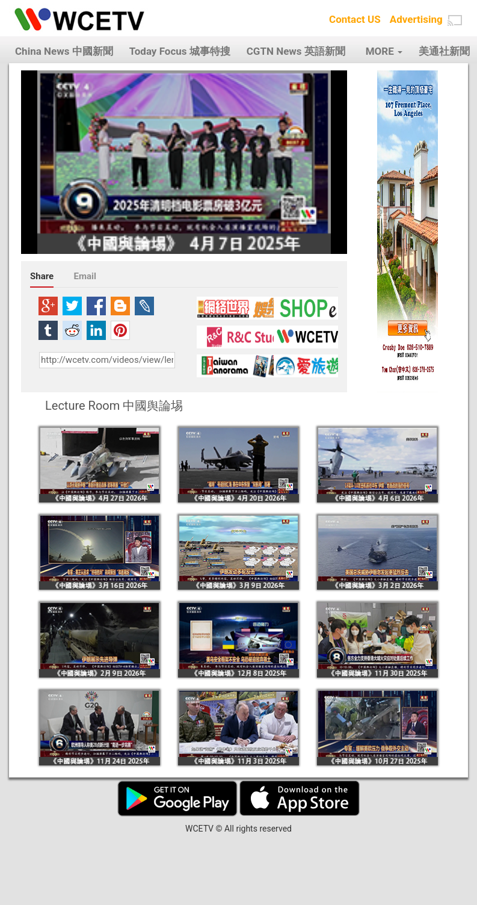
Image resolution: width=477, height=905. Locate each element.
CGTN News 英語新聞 (296, 51)
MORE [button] (384, 51)
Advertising (416, 19)
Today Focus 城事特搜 (179, 51)
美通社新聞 (444, 51)
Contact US (355, 19)
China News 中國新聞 (64, 51)
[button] (454, 20)
